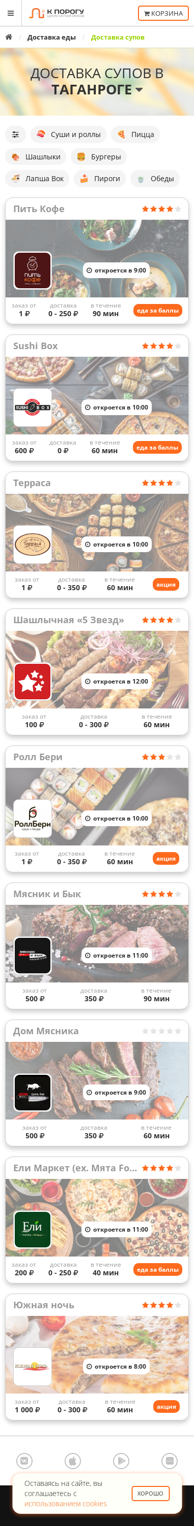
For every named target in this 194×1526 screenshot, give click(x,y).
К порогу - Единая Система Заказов (56, 13)
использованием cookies (65, 1503)
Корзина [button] (163, 13)
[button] (15, 134)
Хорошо (150, 1493)
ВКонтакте (24, 1461)
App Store (73, 1461)
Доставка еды (51, 37)
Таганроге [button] (97, 89)
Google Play (121, 1461)
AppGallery (169, 1461)
